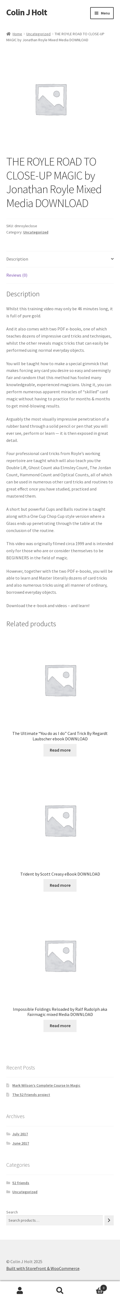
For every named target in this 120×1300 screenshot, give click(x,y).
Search (12, 1212)
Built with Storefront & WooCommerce (43, 1268)
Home (17, 33)
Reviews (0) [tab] (16, 275)
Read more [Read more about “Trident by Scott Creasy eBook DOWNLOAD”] (60, 885)
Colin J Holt (26, 12)
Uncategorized (38, 33)
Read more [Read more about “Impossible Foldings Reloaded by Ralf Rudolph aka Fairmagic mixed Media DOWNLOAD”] (60, 1025)
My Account (20, 1290)
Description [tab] (17, 259)
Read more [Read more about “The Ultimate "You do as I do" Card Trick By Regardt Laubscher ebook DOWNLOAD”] (60, 750)
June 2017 (20, 1143)
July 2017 (20, 1133)
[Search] (109, 1220)
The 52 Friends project (31, 1094)
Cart (93, 1287)
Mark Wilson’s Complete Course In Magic (46, 1085)
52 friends (20, 1182)
